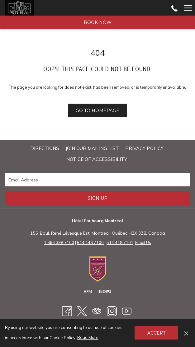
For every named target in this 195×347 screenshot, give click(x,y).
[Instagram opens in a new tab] (112, 310)
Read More (88, 337)
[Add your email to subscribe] (97, 179)
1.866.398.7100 (59, 242)
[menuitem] (44, 148)
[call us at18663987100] (174, 7)
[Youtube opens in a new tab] (127, 310)
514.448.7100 (90, 242)
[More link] (188, 8)
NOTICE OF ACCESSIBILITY (96, 159)
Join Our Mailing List (92, 148)
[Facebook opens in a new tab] (67, 310)
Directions (44, 148)
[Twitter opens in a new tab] (82, 310)
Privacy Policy (144, 148)
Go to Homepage (97, 110)
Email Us (143, 242)
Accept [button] (156, 333)
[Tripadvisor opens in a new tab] (97, 310)
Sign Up (97, 198)
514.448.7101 (120, 242)
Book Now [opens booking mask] (98, 22)
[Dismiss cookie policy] (186, 333)
